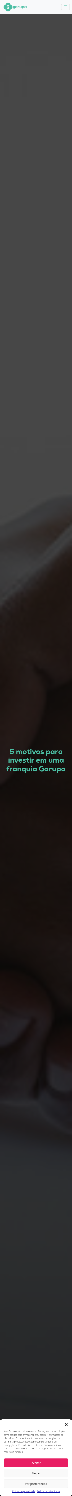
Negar (36, 1473)
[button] (66, 1424)
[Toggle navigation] (65, 7)
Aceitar (36, 1463)
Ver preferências (36, 1484)
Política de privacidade (23, 1491)
